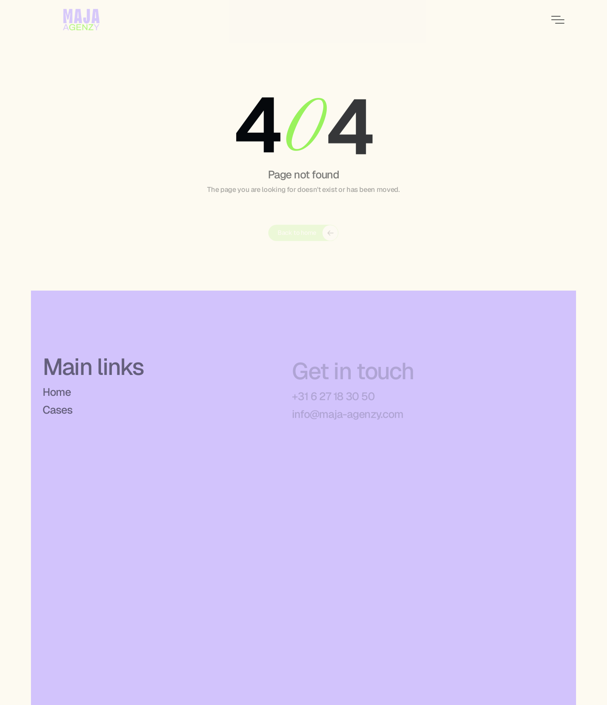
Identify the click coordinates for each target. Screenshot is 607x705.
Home (57, 394)
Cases (57, 412)
